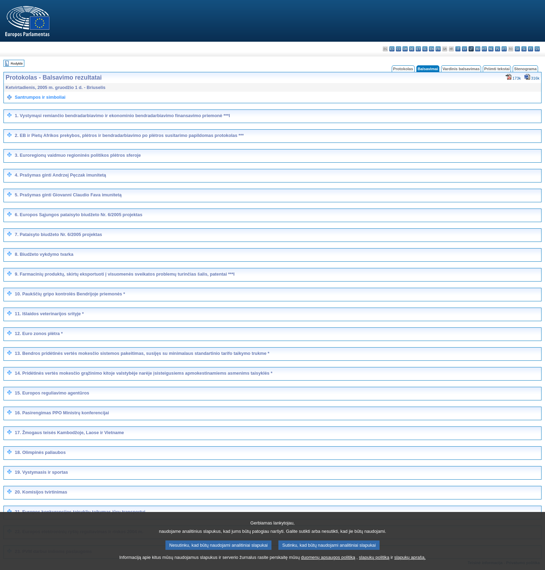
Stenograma (525, 69)
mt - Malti (484, 48)
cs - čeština (398, 48)
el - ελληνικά (425, 48)
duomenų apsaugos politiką (328, 564)
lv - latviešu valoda (464, 48)
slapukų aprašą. (409, 564)
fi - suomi (530, 48)
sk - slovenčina (517, 48)
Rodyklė (17, 63)
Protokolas (403, 69)
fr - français (438, 48)
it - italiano (458, 48)
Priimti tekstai (497, 69)
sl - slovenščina (524, 48)
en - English (431, 48)
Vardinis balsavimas (461, 69)
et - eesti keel (418, 48)
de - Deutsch (411, 48)
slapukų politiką (374, 564)
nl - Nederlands (491, 48)
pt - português (504, 48)
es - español (391, 48)
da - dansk (405, 48)
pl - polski (497, 48)
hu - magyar (477, 48)
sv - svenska (537, 48)
